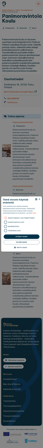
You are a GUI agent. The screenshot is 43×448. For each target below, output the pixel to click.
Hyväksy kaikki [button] (22, 237)
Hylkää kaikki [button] (21, 242)
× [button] (39, 199)
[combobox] (36, 199)
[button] (21, 247)
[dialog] (21, 224)
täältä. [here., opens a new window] (34, 213)
